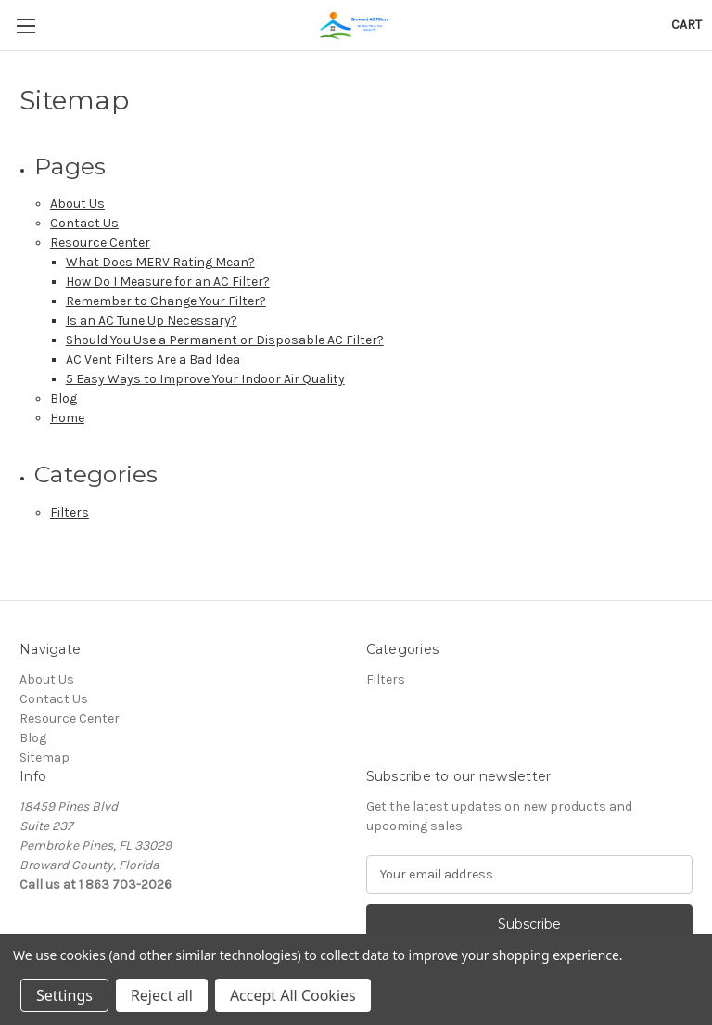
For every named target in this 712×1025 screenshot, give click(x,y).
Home (67, 418)
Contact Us (84, 223)
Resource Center (100, 242)
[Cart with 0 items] (686, 24)
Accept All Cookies (293, 995)
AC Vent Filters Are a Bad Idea (153, 359)
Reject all (162, 995)
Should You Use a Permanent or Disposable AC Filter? (225, 340)
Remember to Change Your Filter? (166, 301)
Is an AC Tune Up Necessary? (151, 320)
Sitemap (44, 757)
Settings (64, 995)
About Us (77, 203)
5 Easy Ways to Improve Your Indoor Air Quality (205, 379)
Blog (63, 398)
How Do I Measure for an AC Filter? (168, 281)
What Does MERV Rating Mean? (160, 262)
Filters (69, 512)
